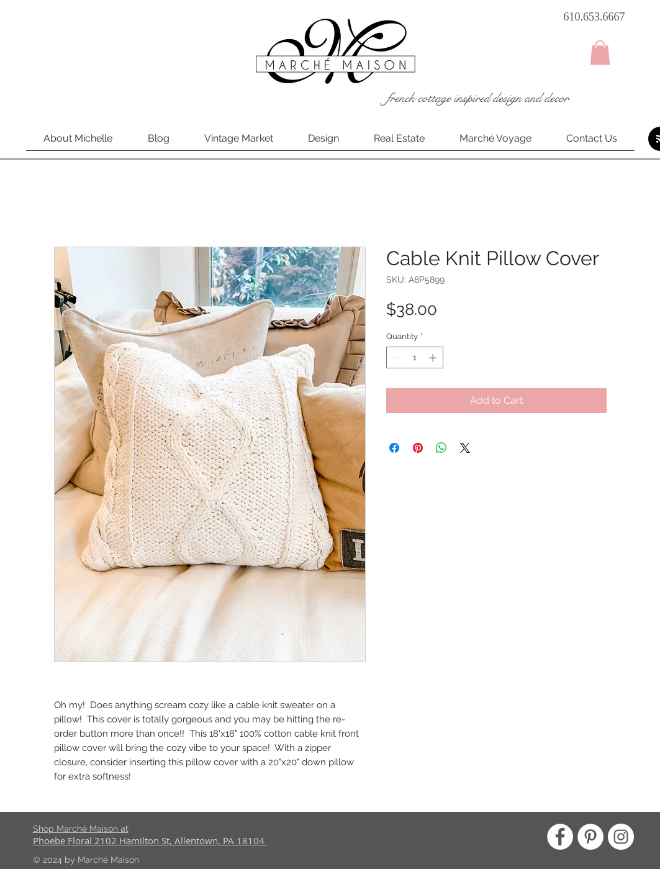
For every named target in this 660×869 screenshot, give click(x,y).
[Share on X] (465, 447)
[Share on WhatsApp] (441, 447)
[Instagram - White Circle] (621, 837)
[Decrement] (395, 357)
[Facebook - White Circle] (560, 837)
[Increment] (434, 357)
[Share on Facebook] (394, 447)
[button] (600, 52)
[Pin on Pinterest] (417, 447)
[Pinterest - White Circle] (590, 837)
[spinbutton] (414, 357)
